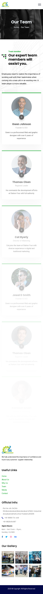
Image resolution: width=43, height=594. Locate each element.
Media (4, 490)
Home (16, 27)
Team (4, 486)
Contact (5, 493)
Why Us (5, 483)
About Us (5, 480)
